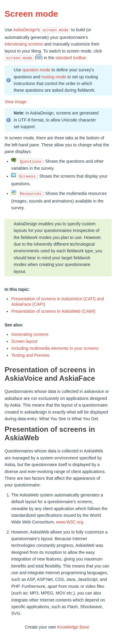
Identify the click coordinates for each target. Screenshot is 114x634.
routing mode (53, 76)
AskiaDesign (25, 30)
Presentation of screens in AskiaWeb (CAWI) (53, 311)
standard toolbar (70, 58)
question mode (36, 69)
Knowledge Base (73, 627)
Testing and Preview (30, 355)
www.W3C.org (69, 522)
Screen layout (24, 341)
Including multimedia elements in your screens (54, 348)
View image (15, 101)
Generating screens (29, 334)
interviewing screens (24, 44)
